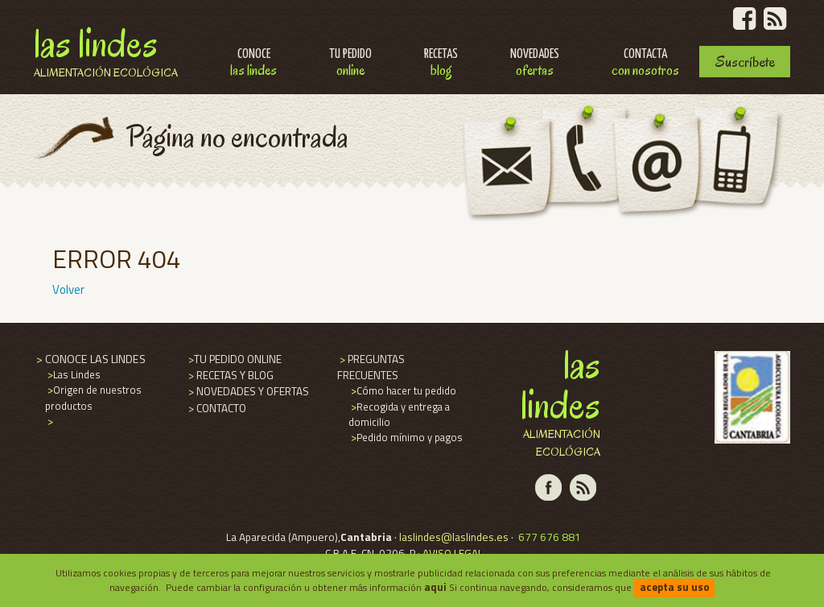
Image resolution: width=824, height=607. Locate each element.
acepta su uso (675, 587)
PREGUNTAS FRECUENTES (371, 367)
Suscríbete (745, 62)
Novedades (534, 64)
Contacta (645, 64)
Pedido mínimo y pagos (405, 437)
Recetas (441, 64)
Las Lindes (106, 50)
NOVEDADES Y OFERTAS (247, 391)
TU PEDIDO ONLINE (234, 359)
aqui (435, 587)
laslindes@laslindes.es (454, 537)
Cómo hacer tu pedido (402, 390)
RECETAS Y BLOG (230, 375)
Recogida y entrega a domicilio (399, 414)
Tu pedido (350, 64)
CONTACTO (216, 408)
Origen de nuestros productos (93, 397)
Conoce (253, 64)
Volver (68, 289)
